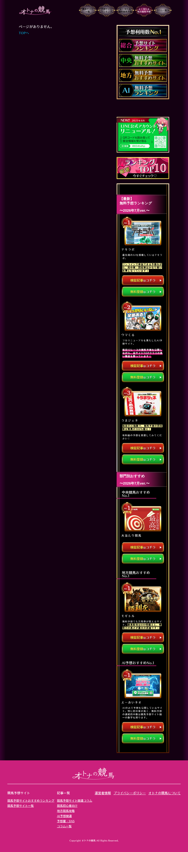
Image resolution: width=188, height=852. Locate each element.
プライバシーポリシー (130, 793)
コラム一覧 (64, 826)
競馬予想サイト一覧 (20, 805)
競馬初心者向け (67, 805)
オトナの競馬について (164, 793)
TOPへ (24, 33)
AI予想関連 (64, 815)
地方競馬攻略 (66, 810)
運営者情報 (103, 793)
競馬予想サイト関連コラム (74, 800)
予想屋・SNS (66, 821)
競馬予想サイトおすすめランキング (30, 800)
